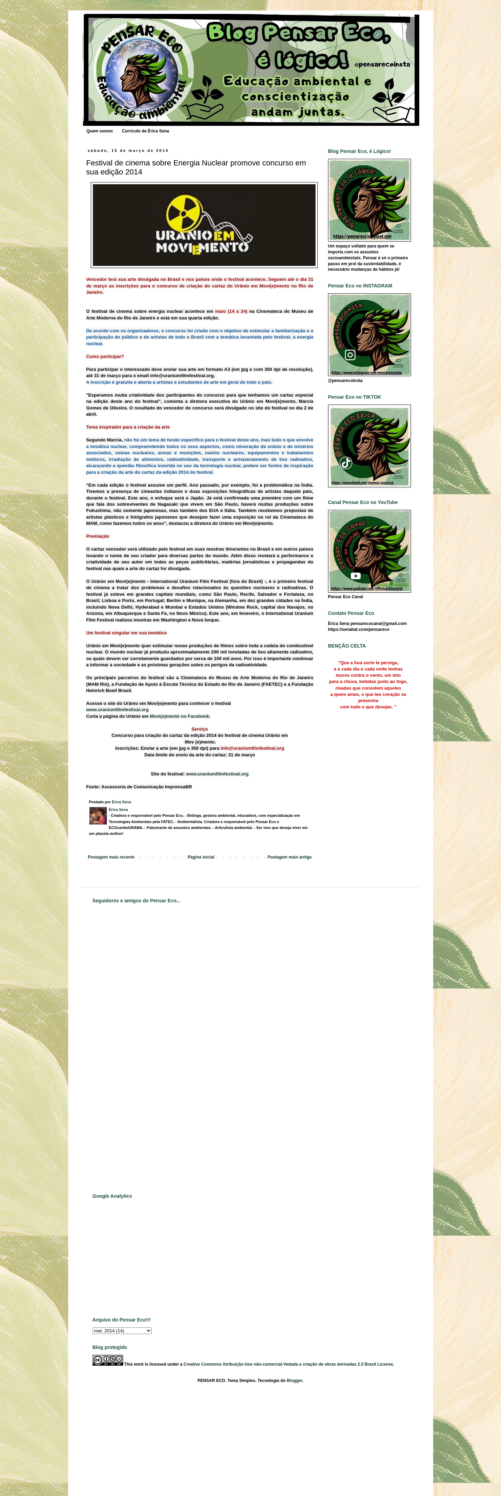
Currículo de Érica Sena (145, 131)
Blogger (294, 1380)
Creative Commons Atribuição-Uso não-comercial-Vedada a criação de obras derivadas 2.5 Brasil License (288, 1364)
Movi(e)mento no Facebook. (180, 716)
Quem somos (100, 131)
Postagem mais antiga (290, 857)
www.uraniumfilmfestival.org (117, 709)
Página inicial (201, 857)
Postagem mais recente (111, 857)
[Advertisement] (120, 1077)
